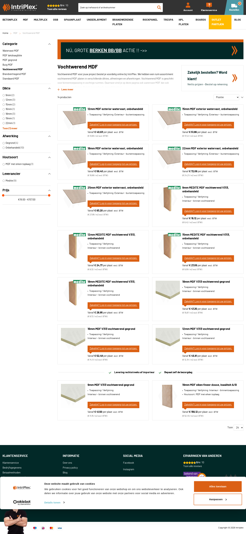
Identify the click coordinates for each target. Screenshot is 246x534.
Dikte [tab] (27, 88)
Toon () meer (10, 128)
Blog (65, 472)
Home (5, 33)
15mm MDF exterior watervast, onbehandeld (210, 108)
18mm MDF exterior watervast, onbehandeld (115, 147)
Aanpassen (218, 524)
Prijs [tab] (27, 190)
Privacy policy (70, 467)
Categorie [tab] (27, 44)
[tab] (33, 455)
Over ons (67, 462)
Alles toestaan (217, 511)
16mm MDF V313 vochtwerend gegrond (111, 328)
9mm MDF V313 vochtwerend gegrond (111, 384)
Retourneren (9, 487)
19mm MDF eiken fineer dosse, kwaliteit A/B (209, 384)
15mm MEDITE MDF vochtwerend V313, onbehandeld (206, 236)
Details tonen (52, 527)
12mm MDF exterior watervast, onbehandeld (115, 108)
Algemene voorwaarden (15, 477)
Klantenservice (11, 462)
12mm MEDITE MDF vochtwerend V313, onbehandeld (111, 236)
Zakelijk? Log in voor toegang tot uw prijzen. (113, 124)
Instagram (128, 469)
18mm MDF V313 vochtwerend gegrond (206, 281)
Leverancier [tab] (27, 174)
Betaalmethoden (11, 472)
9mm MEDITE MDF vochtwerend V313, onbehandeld (205, 189)
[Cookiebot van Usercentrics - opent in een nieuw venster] (22, 527)
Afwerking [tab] (27, 136)
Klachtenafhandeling (14, 492)
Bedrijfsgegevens (12, 467)
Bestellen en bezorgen (14, 482)
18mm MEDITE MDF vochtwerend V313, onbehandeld (111, 283)
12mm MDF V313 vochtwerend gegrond (206, 328)
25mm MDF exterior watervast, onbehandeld (116, 187)
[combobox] (120, 7)
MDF (15, 33)
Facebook (128, 462)
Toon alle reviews (57, 9)
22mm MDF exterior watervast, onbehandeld (210, 147)
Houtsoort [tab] (27, 157)
